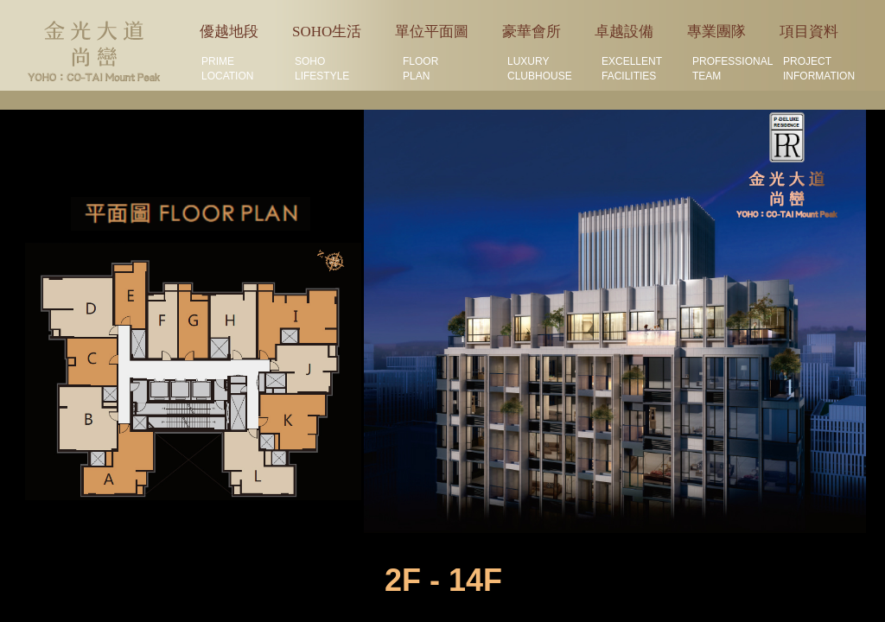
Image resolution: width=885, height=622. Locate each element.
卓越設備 (624, 31)
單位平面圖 (431, 31)
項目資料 (809, 31)
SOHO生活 (326, 31)
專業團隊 (716, 31)
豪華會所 (531, 31)
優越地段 (229, 31)
